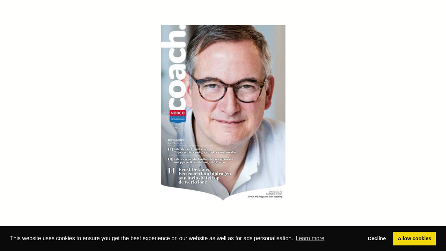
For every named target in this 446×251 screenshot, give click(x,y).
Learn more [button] (310, 238)
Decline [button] (377, 238)
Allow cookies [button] (414, 238)
